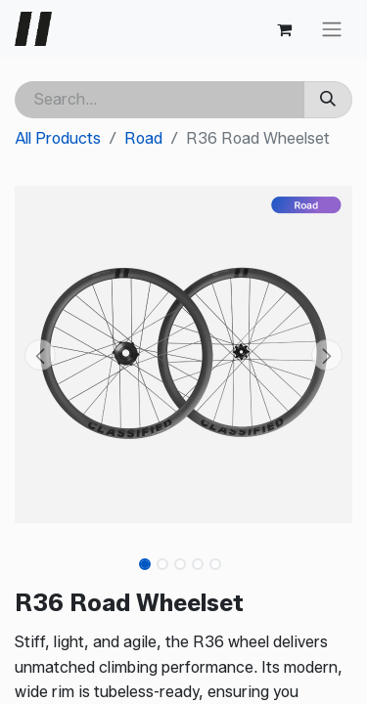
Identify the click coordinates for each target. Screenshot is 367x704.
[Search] (327, 99)
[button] (40, 355)
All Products (58, 138)
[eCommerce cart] (283, 29)
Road (143, 138)
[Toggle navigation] (331, 29)
